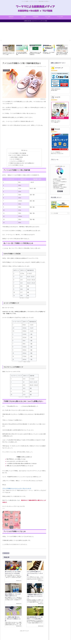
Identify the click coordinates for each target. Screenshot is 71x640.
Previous (1, 40)
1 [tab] (32, 58)
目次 (22, 150)
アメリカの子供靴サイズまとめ (16, 165)
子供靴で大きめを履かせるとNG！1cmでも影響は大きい (22, 163)
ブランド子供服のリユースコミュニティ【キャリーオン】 (16, 488)
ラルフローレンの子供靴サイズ (17, 161)
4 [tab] (38, 58)
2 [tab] (34, 58)
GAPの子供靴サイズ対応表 (17, 157)
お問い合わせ (48, 635)
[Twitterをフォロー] (60, 191)
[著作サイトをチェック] (58, 191)
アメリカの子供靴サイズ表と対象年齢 (18, 153)
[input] (59, 213)
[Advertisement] (35, 33)
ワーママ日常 (6, 553)
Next (70, 40)
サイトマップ (30, 635)
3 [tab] (36, 58)
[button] (68, 213)
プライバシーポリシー (39, 635)
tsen (60, 177)
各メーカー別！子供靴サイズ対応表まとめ (19, 155)
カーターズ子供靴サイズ (16, 159)
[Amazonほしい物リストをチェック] (62, 191)
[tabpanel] (8, 50)
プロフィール (23, 635)
